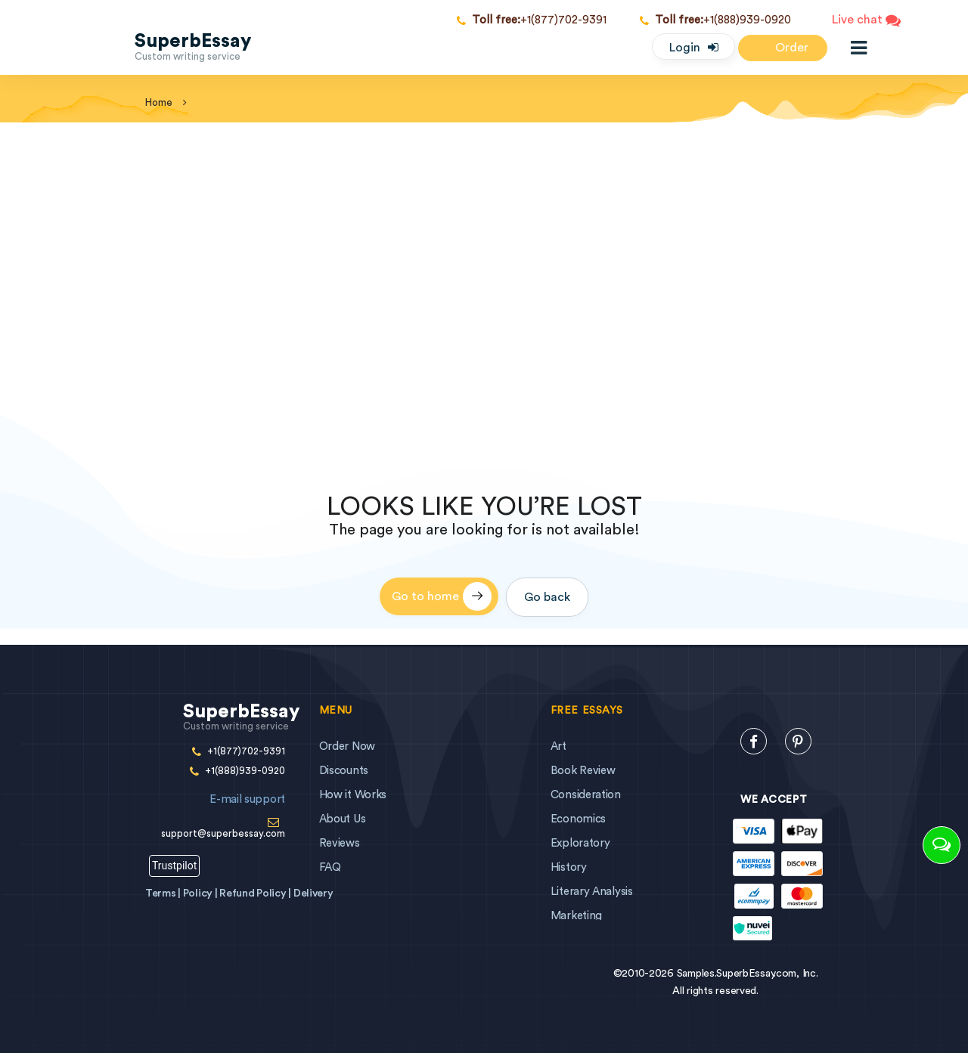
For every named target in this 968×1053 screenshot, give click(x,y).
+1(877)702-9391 (532, 20)
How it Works (352, 795)
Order (782, 48)
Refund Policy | (256, 893)
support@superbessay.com (215, 811)
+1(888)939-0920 (715, 20)
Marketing (576, 915)
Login (684, 48)
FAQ (330, 867)
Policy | (201, 893)
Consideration (586, 795)
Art (558, 746)
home (158, 102)
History (569, 867)
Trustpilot (174, 865)
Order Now (347, 746)
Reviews (339, 843)
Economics (578, 819)
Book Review (583, 770)
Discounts (343, 770)
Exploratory (580, 843)
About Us (342, 819)
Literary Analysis (592, 891)
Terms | (164, 893)
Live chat (866, 21)
